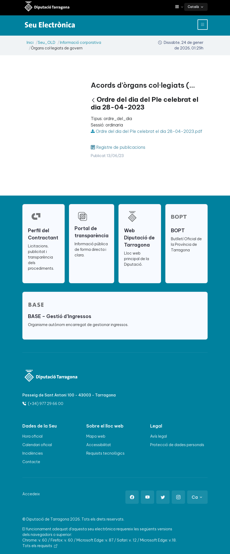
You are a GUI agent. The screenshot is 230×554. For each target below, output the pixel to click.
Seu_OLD (46, 42)
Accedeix (31, 494)
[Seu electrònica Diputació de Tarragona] (47, 6)
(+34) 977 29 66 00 (42, 403)
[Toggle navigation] (203, 24)
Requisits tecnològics (105, 453)
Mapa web (95, 436)
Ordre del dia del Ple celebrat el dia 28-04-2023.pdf (146, 131)
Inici (30, 42)
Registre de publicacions (120, 147)
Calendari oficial (37, 444)
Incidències (32, 453)
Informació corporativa (80, 42)
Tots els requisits (39, 545)
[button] (179, 7)
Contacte (31, 461)
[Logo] (51, 376)
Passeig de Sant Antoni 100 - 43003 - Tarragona (69, 395)
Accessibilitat (98, 444)
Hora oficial (32, 436)
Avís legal (158, 436)
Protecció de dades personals (177, 444)
